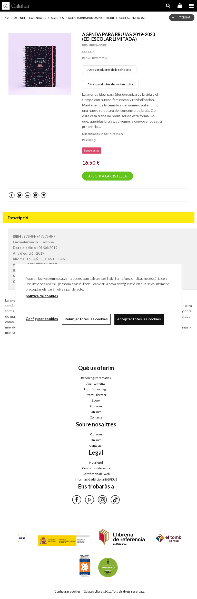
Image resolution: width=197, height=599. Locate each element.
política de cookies (42, 296)
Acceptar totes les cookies (139, 319)
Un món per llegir (96, 389)
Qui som (96, 406)
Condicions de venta (96, 468)
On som (96, 412)
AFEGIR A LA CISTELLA (107, 176)
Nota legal (96, 462)
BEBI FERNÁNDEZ (94, 45)
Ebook (96, 400)
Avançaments (95, 383)
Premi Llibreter (96, 395)
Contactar (96, 445)
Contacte (96, 417)
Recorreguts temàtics (96, 378)
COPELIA (88, 51)
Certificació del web (96, 474)
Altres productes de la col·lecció (109, 70)
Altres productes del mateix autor (110, 84)
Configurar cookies (67, 591)
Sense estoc (92, 150)
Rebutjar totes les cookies (86, 319)
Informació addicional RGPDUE (96, 479)
